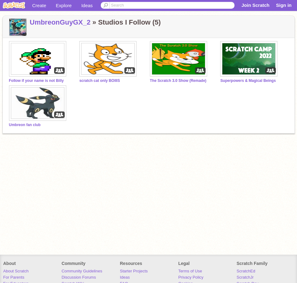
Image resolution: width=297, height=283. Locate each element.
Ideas (87, 5)
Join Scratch (255, 5)
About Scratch (16, 271)
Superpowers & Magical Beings (248, 80)
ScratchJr (245, 277)
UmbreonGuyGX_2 (60, 22)
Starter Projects (134, 271)
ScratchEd (246, 271)
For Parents (13, 277)
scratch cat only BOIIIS (99, 80)
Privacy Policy (190, 277)
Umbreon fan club (25, 125)
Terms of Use (190, 271)
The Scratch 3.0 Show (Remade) (178, 80)
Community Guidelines (82, 271)
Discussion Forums (79, 277)
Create (39, 5)
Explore (64, 5)
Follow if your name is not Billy (36, 80)
